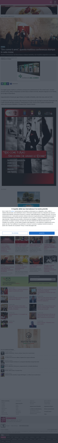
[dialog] (29, 221)
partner (12, 211)
